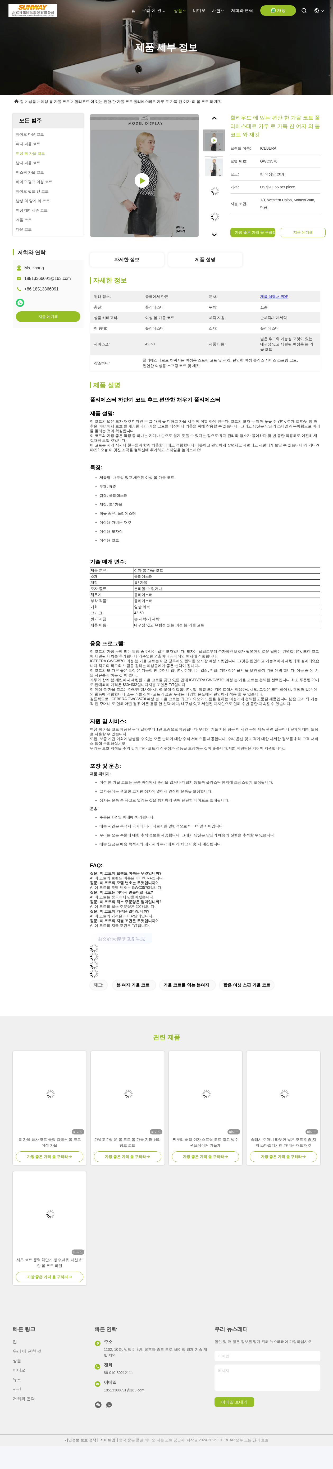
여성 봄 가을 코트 (55, 101)
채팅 (278, 10)
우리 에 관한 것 (154, 10)
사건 (218, 10)
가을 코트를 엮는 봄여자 (186, 985)
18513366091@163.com (47, 278)
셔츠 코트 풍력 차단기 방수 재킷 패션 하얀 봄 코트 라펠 (49, 1263)
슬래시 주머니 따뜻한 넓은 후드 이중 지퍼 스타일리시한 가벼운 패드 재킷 (283, 1142)
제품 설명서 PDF (274, 296)
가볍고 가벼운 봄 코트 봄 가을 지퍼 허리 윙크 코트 (127, 1142)
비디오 (199, 10)
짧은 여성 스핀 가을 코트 (246, 985)
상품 (180, 10)
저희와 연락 (242, 10)
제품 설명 (205, 259)
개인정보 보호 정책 (80, 1440)
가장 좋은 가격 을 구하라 (255, 232)
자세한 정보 (126, 259)
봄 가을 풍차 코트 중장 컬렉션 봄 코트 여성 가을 (49, 1142)
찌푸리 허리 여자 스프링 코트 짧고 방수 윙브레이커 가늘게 (205, 1142)
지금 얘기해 (48, 316)
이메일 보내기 (234, 1402)
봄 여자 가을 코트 (132, 985)
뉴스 (17, 1379)
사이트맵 (107, 1440)
